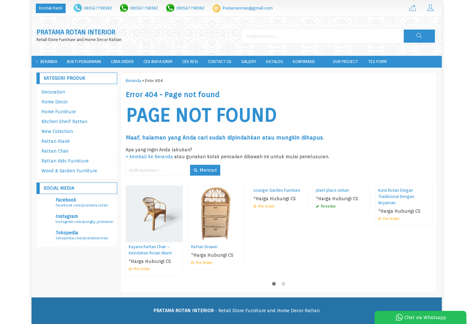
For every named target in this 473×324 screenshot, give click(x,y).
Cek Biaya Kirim (157, 61)
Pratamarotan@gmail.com (248, 8)
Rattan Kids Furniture (65, 160)
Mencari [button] (205, 170)
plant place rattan (332, 190)
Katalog (274, 61)
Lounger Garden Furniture (276, 190)
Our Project (345, 61)
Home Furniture (58, 111)
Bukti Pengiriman (84, 61)
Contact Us (219, 61)
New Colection (57, 131)
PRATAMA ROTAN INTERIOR (75, 32)
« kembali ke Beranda (149, 156)
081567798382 (98, 8)
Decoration (53, 92)
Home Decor (54, 101)
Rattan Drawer (204, 246)
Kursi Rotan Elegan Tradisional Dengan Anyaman (396, 196)
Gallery (248, 61)
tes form (377, 61)
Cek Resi (190, 61)
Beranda (46, 61)
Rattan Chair (55, 151)
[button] (419, 36)
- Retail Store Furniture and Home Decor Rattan (236, 310)
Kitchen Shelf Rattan (64, 121)
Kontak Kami (50, 8)
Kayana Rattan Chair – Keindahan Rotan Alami (150, 249)
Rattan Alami (55, 141)
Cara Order (122, 61)
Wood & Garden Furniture (69, 170)
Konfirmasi (304, 61)
